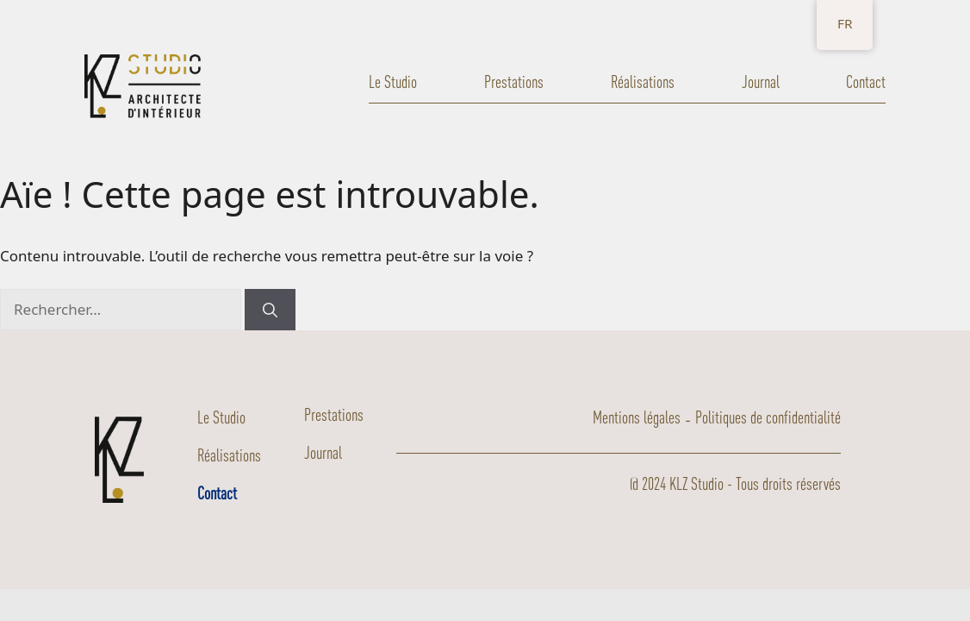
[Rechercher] (270, 309)
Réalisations (643, 81)
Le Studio (393, 81)
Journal (761, 81)
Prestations (514, 81)
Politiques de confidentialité (768, 417)
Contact (866, 81)
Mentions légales (637, 417)
